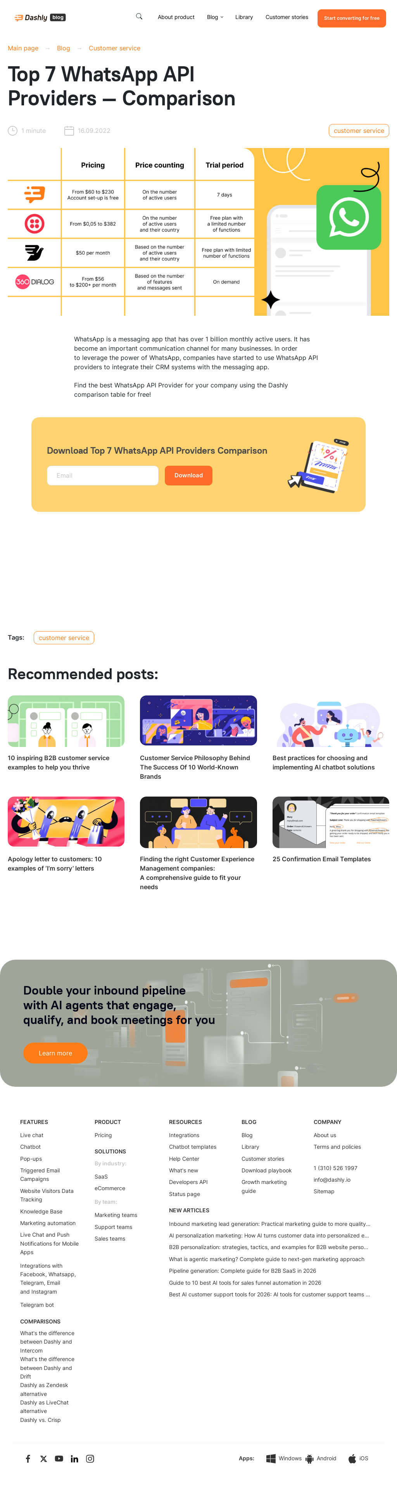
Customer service (114, 48)
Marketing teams (116, 1215)
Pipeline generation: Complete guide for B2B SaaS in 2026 (242, 1270)
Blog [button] (212, 17)
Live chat (31, 1135)
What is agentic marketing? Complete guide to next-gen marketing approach (266, 1259)
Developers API (188, 1182)
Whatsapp (61, 1274)
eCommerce (110, 1188)
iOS (358, 1458)
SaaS (101, 1176)
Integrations (184, 1135)
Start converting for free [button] (352, 18)
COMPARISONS (40, 1321)
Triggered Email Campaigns (40, 1174)
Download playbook (267, 1170)
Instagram (44, 1291)
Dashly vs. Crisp (40, 1419)
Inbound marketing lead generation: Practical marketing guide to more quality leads (270, 1223)
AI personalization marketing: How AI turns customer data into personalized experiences (270, 1235)
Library (244, 17)
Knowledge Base (41, 1211)
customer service (359, 130)
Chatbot (30, 1146)
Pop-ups (31, 1158)
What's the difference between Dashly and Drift (47, 1368)
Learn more (55, 1053)
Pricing (103, 1135)
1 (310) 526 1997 (335, 1168)
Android (321, 1459)
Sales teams (110, 1238)
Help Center (184, 1158)
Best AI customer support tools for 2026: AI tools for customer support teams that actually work (270, 1294)
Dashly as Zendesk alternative (44, 1389)
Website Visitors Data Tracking (47, 1195)
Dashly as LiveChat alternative (44, 1406)
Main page (23, 48)
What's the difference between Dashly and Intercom (47, 1342)
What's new (183, 1170)
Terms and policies (337, 1146)
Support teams (113, 1227)
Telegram (32, 1282)
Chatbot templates (192, 1146)
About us (325, 1135)
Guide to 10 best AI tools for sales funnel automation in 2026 (245, 1282)
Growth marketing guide (264, 1186)
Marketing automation (48, 1223)
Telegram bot (37, 1304)
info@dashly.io (332, 1179)
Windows (284, 1458)
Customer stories (287, 17)
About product (176, 17)
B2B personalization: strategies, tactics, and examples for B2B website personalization (270, 1247)
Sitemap (324, 1191)
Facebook (32, 1274)
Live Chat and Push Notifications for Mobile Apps (49, 1243)
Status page (184, 1194)
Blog (63, 48)
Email (53, 1282)
